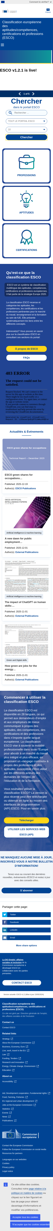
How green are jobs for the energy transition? (26, 654)
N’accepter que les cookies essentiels (31, 1224)
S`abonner (26, 890)
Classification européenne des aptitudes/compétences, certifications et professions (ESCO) (23, 1007)
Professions (26, 166)
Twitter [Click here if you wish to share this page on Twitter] (13, 914)
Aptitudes (26, 203)
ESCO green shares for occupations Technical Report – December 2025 (26, 466)
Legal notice (7, 1171)
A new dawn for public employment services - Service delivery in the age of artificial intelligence (26, 527)
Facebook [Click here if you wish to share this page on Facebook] (14, 922)
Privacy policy (8, 1167)
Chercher (26, 137)
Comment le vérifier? (40, 2)
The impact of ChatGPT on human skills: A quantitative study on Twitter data (26, 590)
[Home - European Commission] (24, 11)
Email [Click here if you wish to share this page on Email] (12, 937)
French (48, 10)
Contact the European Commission (17, 1145)
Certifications (26, 240)
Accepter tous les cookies (25, 1217)
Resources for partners (12, 1153)
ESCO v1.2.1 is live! (18, 70)
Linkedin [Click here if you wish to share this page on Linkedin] (13, 930)
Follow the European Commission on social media (24, 1149)
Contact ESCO (8, 1027)
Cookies (5, 1163)
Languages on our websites (14, 1159)
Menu (2, 45)
